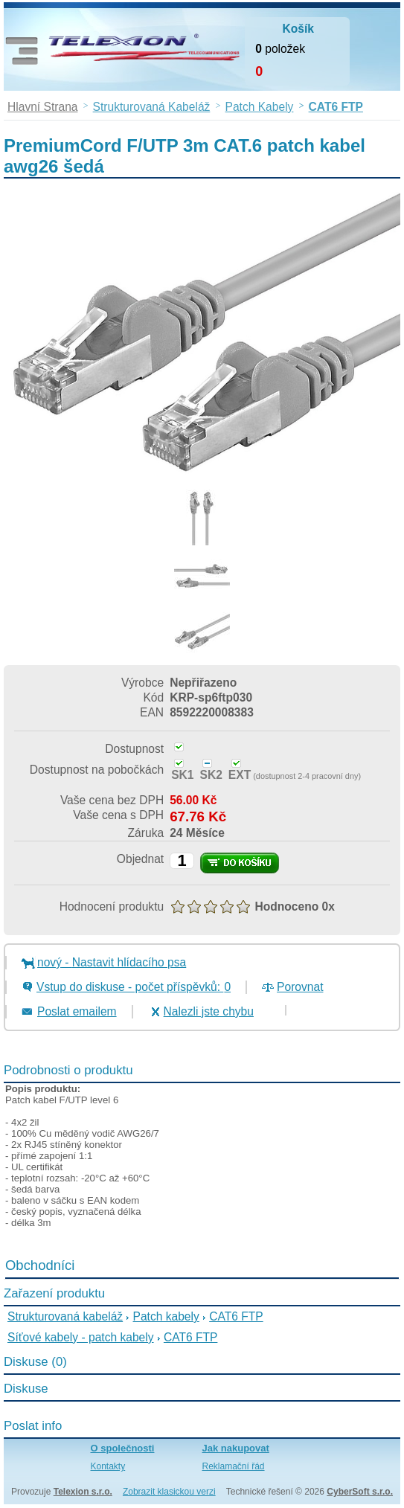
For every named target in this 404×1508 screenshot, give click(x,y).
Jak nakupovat (235, 1448)
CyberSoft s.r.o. (360, 1491)
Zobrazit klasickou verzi (169, 1491)
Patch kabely (166, 1316)
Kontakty (108, 1466)
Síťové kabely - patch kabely (80, 1337)
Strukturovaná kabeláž (65, 1316)
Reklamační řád (233, 1466)
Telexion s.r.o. (83, 1491)
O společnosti (123, 1448)
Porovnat (300, 987)
